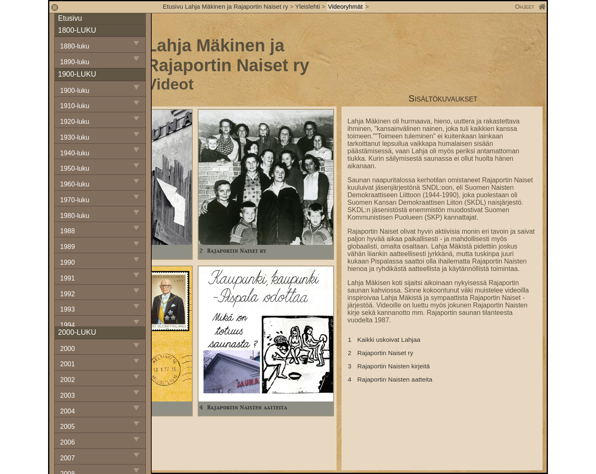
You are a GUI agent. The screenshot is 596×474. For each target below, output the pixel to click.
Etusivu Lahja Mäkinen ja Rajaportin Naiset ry (225, 6)
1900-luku (74, 90)
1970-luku (74, 199)
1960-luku (74, 184)
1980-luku (74, 215)
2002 (67, 379)
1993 (67, 309)
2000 (67, 348)
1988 (67, 231)
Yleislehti (307, 6)
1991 (67, 278)
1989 (67, 246)
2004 (67, 411)
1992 (67, 293)
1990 (67, 262)
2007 (67, 458)
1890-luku (74, 61)
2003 (67, 395)
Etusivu (70, 18)
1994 (67, 325)
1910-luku (74, 105)
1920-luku (74, 121)
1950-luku (74, 168)
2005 (67, 426)
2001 (67, 364)
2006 (67, 442)
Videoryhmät (346, 6)
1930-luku (74, 137)
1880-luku (74, 46)
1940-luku (74, 153)
